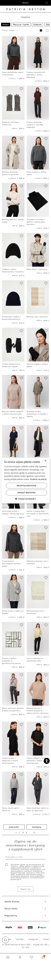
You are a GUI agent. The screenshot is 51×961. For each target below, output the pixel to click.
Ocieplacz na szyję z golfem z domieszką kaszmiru (36, 221)
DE (46, 944)
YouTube (20, 939)
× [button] (45, 461)
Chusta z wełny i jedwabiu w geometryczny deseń (11, 660)
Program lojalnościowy (25, 3)
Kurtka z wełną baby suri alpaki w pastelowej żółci (38, 513)
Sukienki (37, 24)
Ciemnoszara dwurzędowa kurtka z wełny (11, 563)
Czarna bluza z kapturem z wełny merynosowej (10, 760)
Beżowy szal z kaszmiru (37, 317)
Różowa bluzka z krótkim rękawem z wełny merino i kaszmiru (38, 710)
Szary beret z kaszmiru (37, 269)
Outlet (6, 24)
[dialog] (25, 481)
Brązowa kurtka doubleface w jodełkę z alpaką (37, 413)
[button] (5, 940)
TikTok (46, 939)
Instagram (33, 939)
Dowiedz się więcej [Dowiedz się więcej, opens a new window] (38, 479)
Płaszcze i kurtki (21, 24)
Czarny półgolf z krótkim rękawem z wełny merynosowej (38, 760)
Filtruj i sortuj (10, 30)
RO (27, 947)
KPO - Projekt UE (35, 944)
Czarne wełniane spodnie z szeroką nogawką (35, 124)
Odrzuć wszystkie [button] (26, 492)
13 (34, 832)
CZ (23, 947)
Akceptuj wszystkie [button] (26, 485)
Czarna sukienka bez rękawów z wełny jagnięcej (36, 74)
